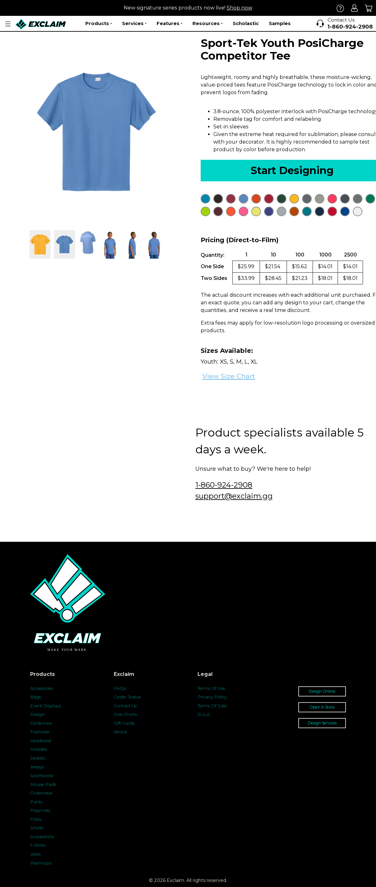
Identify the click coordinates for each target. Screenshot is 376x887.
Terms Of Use (211, 688)
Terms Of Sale (212, 706)
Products (98, 23)
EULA (204, 714)
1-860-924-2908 (223, 484)
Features (169, 23)
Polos (36, 819)
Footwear (40, 732)
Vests (35, 854)
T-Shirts (38, 845)
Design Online (322, 691)
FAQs (120, 688)
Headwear (41, 740)
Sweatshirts (42, 836)
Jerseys (37, 767)
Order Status (127, 697)
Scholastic (246, 23)
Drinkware (41, 723)
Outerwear (41, 793)
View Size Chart (228, 376)
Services (134, 23)
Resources (207, 23)
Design (37, 714)
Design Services (322, 723)
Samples (280, 23)
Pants (36, 802)
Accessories (41, 688)
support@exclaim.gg (234, 496)
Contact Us (125, 706)
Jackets (37, 758)
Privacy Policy (212, 697)
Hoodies (38, 749)
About (120, 732)
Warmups (40, 863)
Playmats (40, 810)
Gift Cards (124, 723)
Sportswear (42, 775)
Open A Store (322, 707)
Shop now (239, 8)
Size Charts (125, 714)
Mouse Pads (43, 784)
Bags (35, 697)
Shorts (36, 828)
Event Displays (45, 706)
